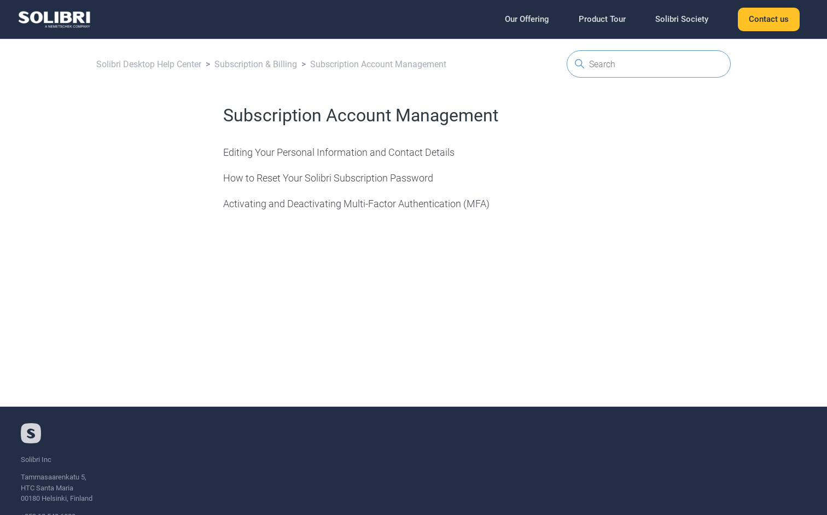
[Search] (649, 64)
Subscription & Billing (255, 64)
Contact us (769, 19)
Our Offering (527, 19)
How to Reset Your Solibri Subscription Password (328, 178)
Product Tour (602, 19)
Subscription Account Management (378, 64)
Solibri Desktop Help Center (148, 64)
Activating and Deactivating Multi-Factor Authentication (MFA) (356, 203)
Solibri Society (681, 19)
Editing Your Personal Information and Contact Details (339, 152)
